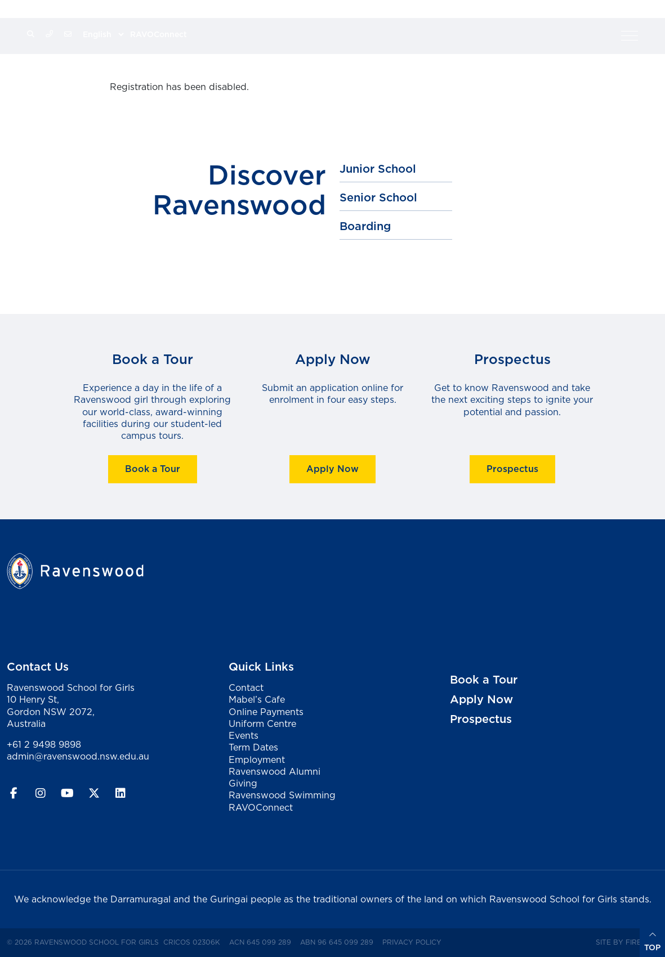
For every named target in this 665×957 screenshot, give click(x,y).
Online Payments (266, 711)
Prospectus (512, 469)
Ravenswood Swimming (282, 795)
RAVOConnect (158, 34)
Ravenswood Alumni (274, 771)
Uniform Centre (262, 723)
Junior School (378, 168)
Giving (243, 783)
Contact (246, 687)
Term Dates (253, 747)
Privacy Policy (414, 941)
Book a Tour (152, 469)
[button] (629, 35)
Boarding (365, 226)
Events (243, 735)
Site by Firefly (625, 942)
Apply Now (332, 469)
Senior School (378, 197)
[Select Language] (103, 34)
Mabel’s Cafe (257, 699)
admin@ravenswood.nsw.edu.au (78, 756)
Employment (257, 759)
